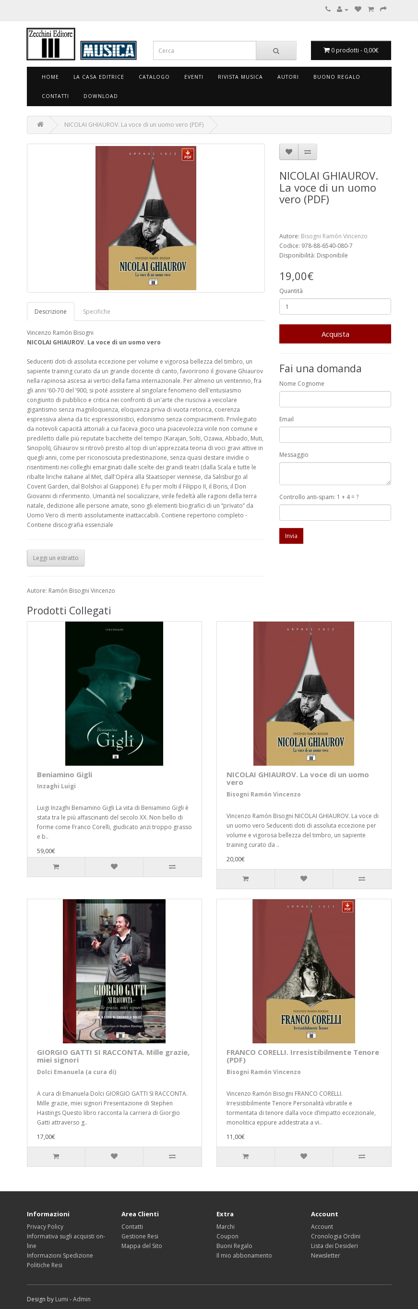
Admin (82, 1299)
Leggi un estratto (56, 558)
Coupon (227, 1236)
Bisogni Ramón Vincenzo (334, 236)
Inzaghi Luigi (56, 786)
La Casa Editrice (98, 76)
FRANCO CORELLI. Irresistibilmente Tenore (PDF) (303, 1056)
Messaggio (294, 455)
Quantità (291, 291)
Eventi (193, 76)
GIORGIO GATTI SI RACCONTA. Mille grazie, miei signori (113, 1056)
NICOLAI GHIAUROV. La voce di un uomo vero (298, 778)
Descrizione (51, 311)
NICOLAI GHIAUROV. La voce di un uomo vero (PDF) (133, 125)
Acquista (335, 334)
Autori (288, 76)
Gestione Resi (139, 1236)
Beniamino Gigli (64, 774)
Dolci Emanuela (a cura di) (76, 1072)
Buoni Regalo (234, 1246)
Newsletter (325, 1255)
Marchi (225, 1227)
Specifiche (96, 311)
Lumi (61, 1299)
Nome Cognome (301, 383)
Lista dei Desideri (334, 1246)
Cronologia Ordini (335, 1236)
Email (286, 419)
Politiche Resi (44, 1265)
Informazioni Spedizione (60, 1255)
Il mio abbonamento (244, 1255)
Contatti (55, 96)
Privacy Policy (45, 1227)
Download (101, 96)
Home (50, 76)
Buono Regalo (336, 76)
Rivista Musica (240, 76)
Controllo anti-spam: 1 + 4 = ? (318, 497)
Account (322, 1227)
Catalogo (154, 76)
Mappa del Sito (141, 1246)
